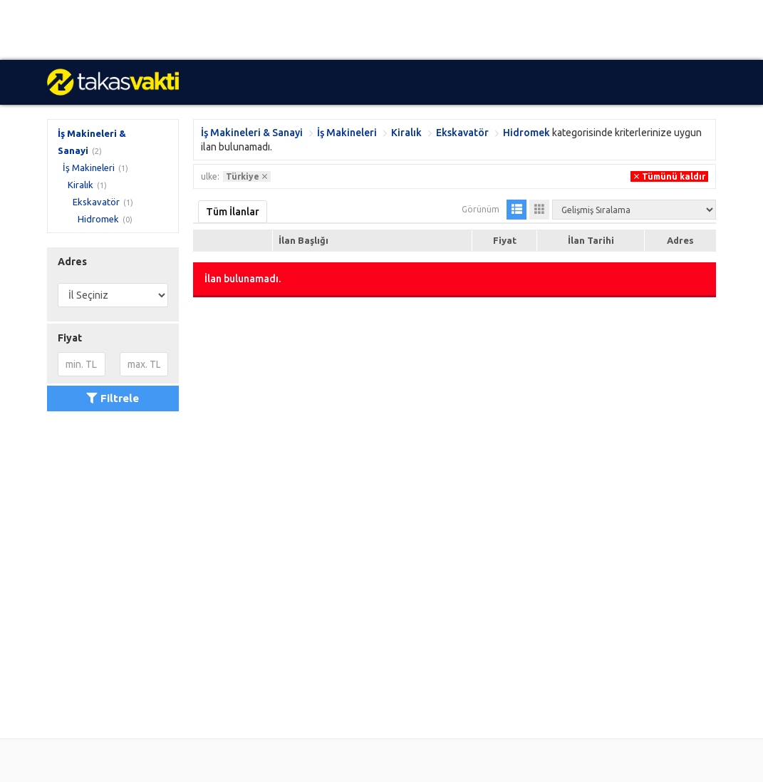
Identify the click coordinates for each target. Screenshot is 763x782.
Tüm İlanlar (232, 211)
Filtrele (112, 398)
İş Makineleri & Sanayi (252, 132)
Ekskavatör (96, 202)
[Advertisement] (381, 30)
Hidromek (98, 219)
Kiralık (80, 185)
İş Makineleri (89, 168)
